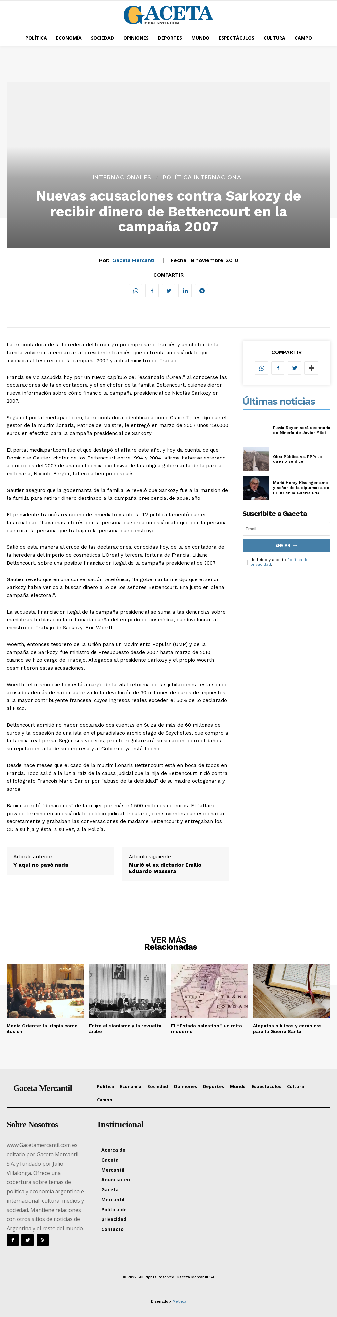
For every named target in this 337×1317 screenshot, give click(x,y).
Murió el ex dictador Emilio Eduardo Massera (165, 868)
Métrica (179, 1301)
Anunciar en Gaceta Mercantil (115, 1190)
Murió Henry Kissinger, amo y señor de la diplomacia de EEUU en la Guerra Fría (301, 487)
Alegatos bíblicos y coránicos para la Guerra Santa (287, 1028)
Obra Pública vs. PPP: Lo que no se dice (297, 459)
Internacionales (122, 177)
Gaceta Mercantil (134, 260)
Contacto (112, 1229)
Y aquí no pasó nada (40, 865)
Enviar (286, 545)
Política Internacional (204, 177)
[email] (286, 529)
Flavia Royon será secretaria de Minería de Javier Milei (301, 430)
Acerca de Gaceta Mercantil (113, 1160)
